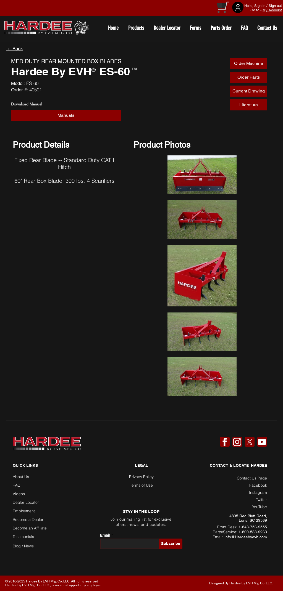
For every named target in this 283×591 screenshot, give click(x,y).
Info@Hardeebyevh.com (245, 537)
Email (105, 535)
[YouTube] (262, 442)
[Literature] (248, 104)
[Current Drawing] (248, 91)
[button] (66, 115)
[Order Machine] (248, 63)
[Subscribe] (170, 544)
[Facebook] (225, 442)
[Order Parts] (248, 77)
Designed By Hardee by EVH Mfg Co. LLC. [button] (241, 583)
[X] (249, 442)
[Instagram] (237, 442)
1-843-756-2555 (253, 527)
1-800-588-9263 (253, 532)
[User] (237, 7)
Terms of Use (141, 485)
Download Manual (26, 104)
